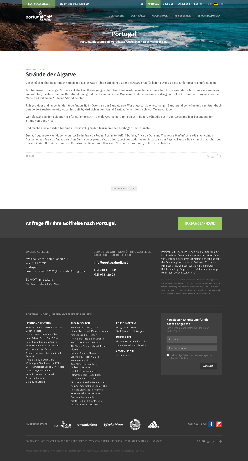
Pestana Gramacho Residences (87, 389)
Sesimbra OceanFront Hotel (40, 374)
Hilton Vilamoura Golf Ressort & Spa (89, 331)
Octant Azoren (123, 355)
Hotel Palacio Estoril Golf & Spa (42, 338)
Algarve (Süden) (81, 323)
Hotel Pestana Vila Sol (82, 360)
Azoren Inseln (125, 351)
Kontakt (199, 4)
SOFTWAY (139, 451)
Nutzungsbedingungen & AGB (40, 451)
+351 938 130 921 (105, 275)
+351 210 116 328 (105, 270)
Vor (132, 188)
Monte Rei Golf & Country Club (86, 401)
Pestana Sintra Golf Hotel (39, 349)
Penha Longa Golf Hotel (38, 370)
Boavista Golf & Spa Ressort (85, 342)
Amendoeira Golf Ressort (84, 335)
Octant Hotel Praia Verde (83, 378)
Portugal (153, 4)
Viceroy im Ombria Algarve (84, 404)
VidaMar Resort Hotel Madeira (131, 341)
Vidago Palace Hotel (126, 327)
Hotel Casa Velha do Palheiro (131, 345)
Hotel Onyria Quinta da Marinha (41, 342)
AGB (186, 358)
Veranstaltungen (209, 15)
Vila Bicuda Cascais (35, 382)
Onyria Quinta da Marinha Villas (41, 334)
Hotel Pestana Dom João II (84, 327)
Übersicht (119, 188)
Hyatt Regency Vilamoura (83, 371)
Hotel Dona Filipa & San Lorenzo (87, 338)
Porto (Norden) (126, 323)
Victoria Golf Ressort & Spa (85, 357)
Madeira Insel (124, 337)
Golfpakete (116, 15)
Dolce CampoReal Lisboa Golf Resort (45, 367)
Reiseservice (182, 15)
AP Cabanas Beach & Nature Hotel (88, 382)
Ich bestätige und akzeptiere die (190, 356)
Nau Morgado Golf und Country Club (89, 386)
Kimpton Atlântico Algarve (84, 353)
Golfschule (160, 15)
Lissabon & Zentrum (38, 323)
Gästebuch (184, 4)
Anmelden (208, 366)
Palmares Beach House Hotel (86, 375)
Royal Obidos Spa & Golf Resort (42, 345)
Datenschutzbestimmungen (195, 355)
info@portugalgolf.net (111, 263)
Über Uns (168, 4)
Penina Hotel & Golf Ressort (85, 393)
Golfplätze (138, 15)
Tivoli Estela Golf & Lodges (130, 331)
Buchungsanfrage (39, 4)
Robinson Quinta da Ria (83, 397)
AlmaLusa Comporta (36, 378)
